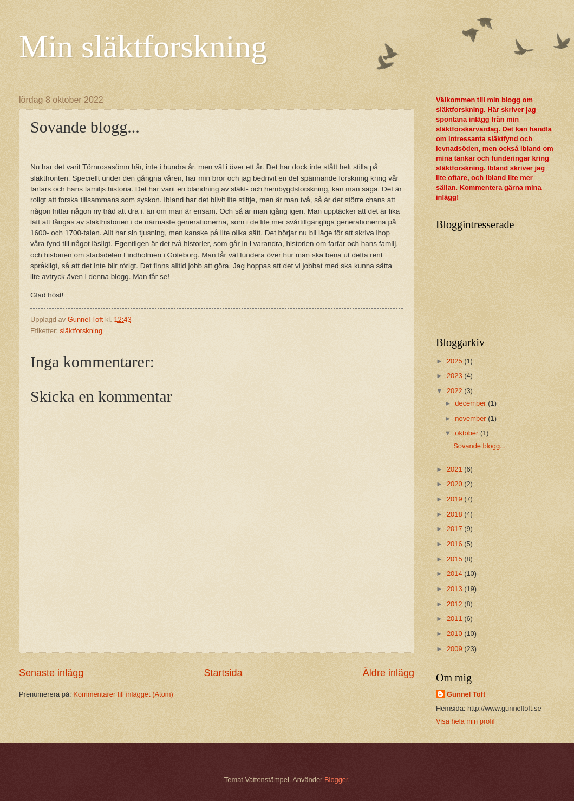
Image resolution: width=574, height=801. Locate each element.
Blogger (336, 780)
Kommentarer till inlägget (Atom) (123, 694)
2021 (455, 469)
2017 (455, 529)
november (471, 418)
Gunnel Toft (466, 694)
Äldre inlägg (388, 672)
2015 (455, 559)
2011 (455, 618)
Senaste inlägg (51, 672)
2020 (455, 484)
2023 (455, 376)
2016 (455, 544)
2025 (455, 361)
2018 (455, 514)
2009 (455, 649)
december (471, 403)
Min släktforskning (143, 46)
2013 (455, 589)
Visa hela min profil (465, 721)
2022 (455, 391)
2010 (455, 634)
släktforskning (81, 331)
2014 (455, 574)
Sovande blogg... (479, 446)
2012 (455, 604)
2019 (455, 499)
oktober (467, 433)
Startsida (223, 672)
